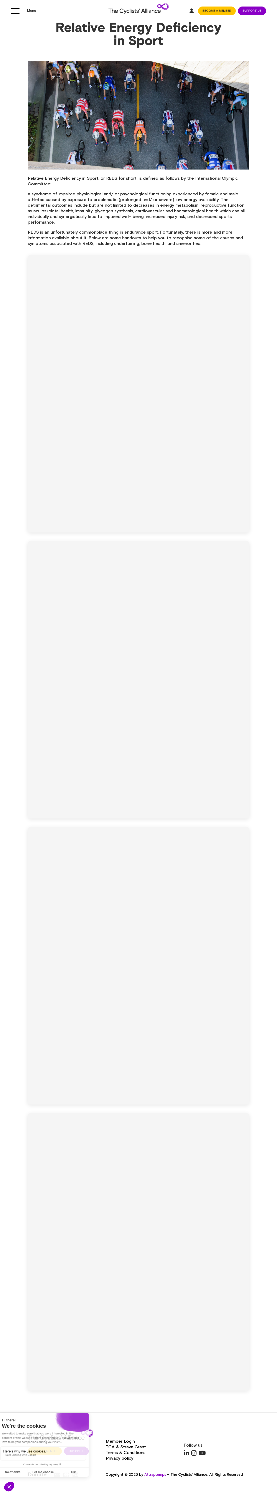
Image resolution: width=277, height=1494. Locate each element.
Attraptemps (155, 1475)
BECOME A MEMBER (217, 10)
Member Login (120, 1441)
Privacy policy (119, 1458)
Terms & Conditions (125, 1453)
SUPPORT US (252, 10)
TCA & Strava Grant (126, 1447)
